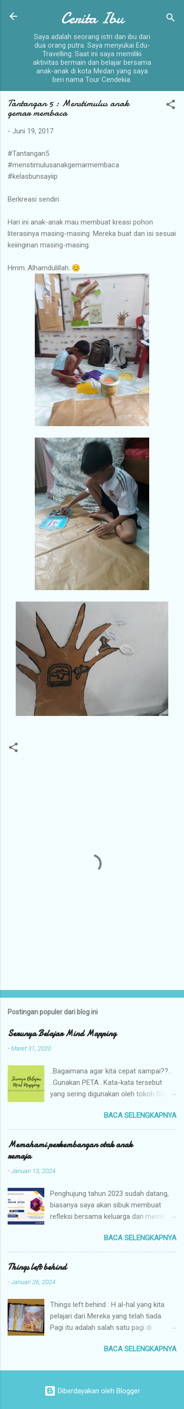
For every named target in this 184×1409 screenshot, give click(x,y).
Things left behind (37, 1267)
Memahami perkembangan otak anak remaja (70, 1150)
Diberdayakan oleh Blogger (92, 1391)
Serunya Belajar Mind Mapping (62, 1034)
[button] (170, 106)
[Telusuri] (170, 19)
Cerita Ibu (92, 18)
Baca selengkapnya (140, 1115)
